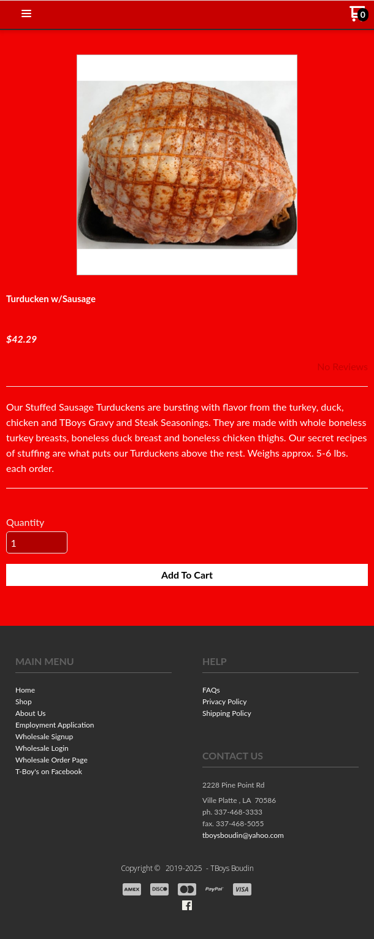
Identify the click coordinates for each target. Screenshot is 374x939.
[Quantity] (36, 542)
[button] (26, 14)
